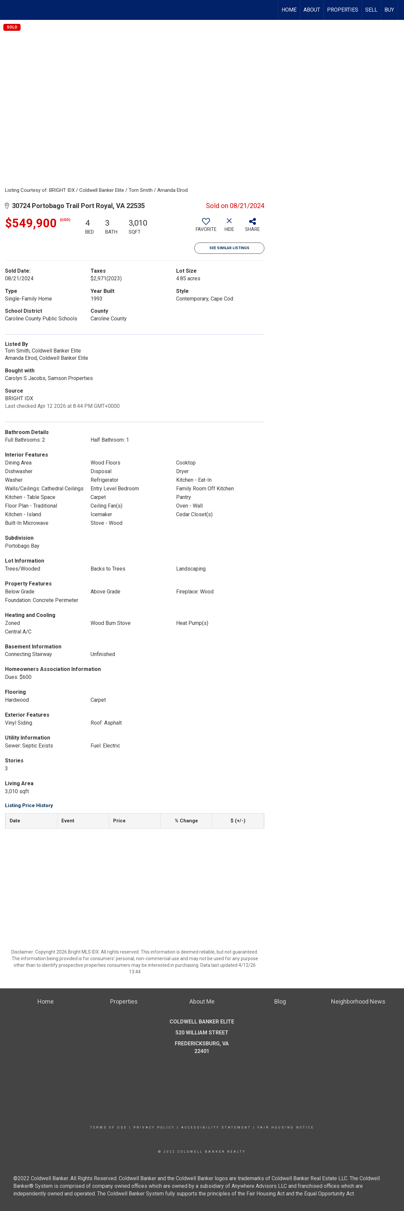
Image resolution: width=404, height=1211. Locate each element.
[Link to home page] (8, 10)
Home (289, 10)
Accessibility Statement (216, 1127)
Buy (389, 10)
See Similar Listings (229, 248)
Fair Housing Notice (285, 1127)
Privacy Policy (154, 1127)
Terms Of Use (108, 1127)
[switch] (206, 227)
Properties (342, 10)
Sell (371, 10)
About (311, 10)
